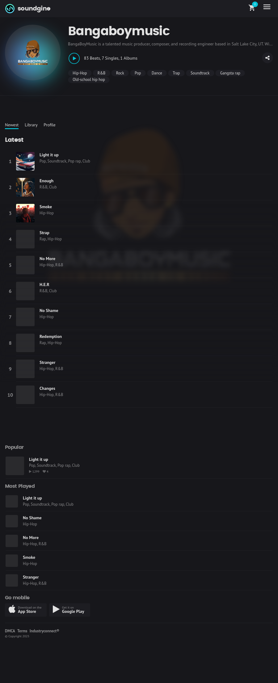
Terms (22, 631)
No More (47, 258)
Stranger (47, 362)
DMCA (10, 631)
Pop (138, 73)
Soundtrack (200, 73)
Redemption (51, 336)
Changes (47, 388)
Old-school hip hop (89, 79)
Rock (120, 73)
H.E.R (44, 284)
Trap (176, 73)
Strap (44, 232)
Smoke (46, 206)
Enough (46, 180)
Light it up (49, 155)
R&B (102, 73)
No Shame (49, 310)
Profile (49, 125)
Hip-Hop (80, 73)
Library (31, 125)
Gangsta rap (230, 73)
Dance (157, 73)
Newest (12, 125)
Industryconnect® (44, 631)
